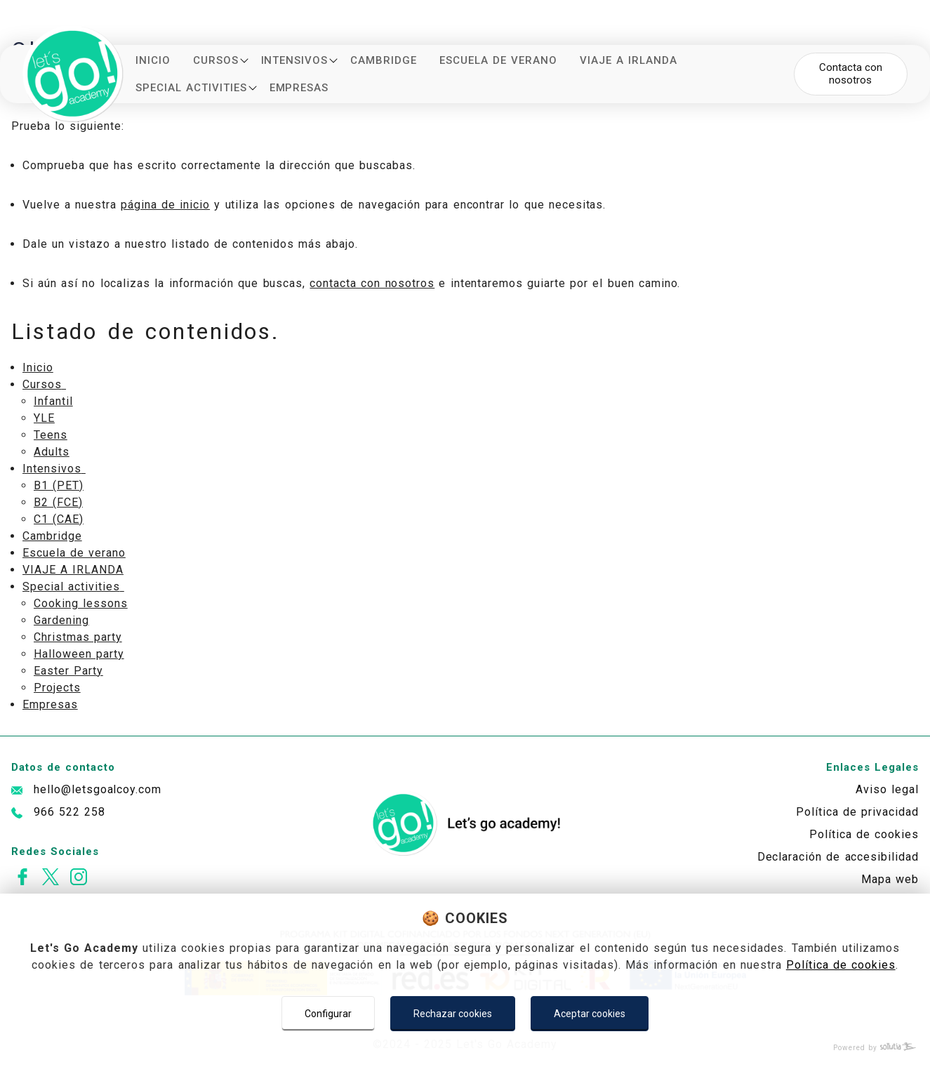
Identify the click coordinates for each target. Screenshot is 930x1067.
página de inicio (165, 204)
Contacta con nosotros (850, 73)
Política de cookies (841, 965)
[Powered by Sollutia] (465, 1047)
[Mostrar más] (244, 60)
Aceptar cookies (589, 1013)
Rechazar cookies (452, 1013)
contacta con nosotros (372, 283)
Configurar (328, 1013)
